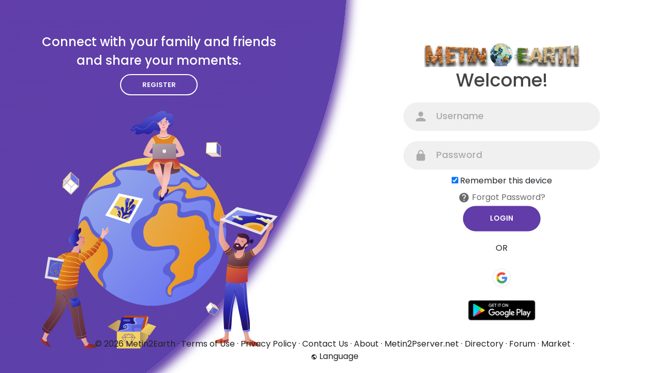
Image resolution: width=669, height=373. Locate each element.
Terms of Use (208, 344)
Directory (484, 344)
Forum (522, 344)
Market (556, 344)
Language (335, 356)
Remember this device (506, 181)
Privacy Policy (268, 344)
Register (159, 84)
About (366, 344)
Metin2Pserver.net (421, 344)
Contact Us (325, 344)
